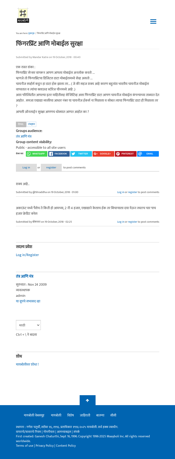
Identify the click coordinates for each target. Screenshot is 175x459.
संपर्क (76, 432)
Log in (26, 167)
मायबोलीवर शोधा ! (27, 365)
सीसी (113, 415)
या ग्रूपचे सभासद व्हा (28, 301)
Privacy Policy (45, 445)
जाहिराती (85, 415)
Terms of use (24, 445)
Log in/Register (27, 255)
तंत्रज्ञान (31, 124)
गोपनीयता (49, 432)
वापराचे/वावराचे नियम (28, 432)
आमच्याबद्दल (64, 432)
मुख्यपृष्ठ (31, 33)
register (51, 167)
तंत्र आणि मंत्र (23, 137)
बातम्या (100, 415)
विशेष (70, 415)
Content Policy (66, 445)
